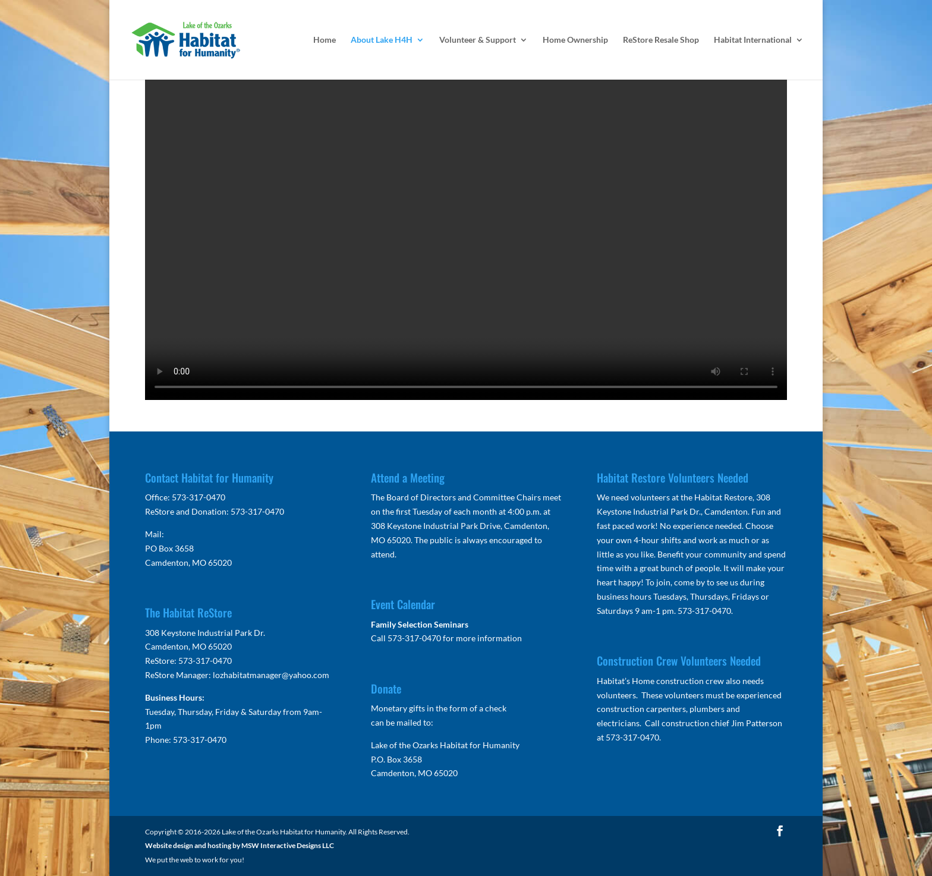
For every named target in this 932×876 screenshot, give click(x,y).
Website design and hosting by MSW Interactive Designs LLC (239, 845)
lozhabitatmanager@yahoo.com (271, 675)
